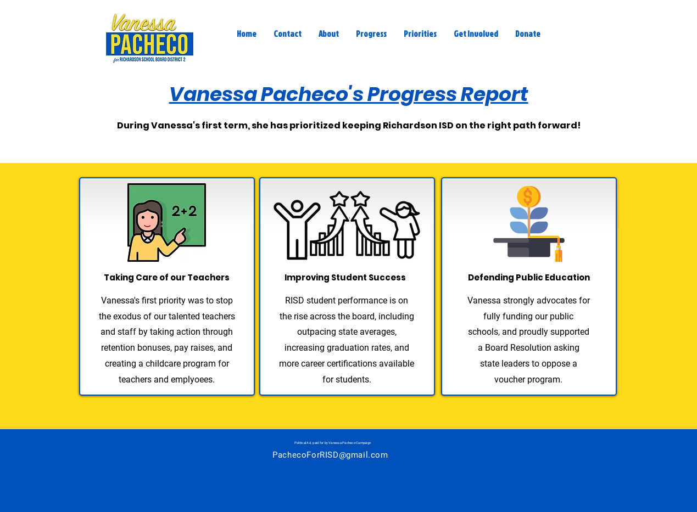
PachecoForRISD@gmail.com (330, 455)
